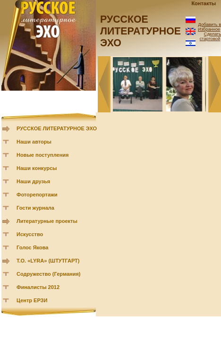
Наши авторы (34, 141)
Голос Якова (32, 247)
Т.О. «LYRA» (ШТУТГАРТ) (48, 261)
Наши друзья (33, 181)
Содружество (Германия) (48, 274)
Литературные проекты (47, 221)
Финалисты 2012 (38, 287)
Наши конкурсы (37, 168)
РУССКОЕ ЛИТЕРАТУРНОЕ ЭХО (57, 128)
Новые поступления (43, 155)
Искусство (30, 234)
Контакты (203, 3)
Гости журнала (35, 208)
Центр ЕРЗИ (32, 300)
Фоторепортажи (37, 194)
